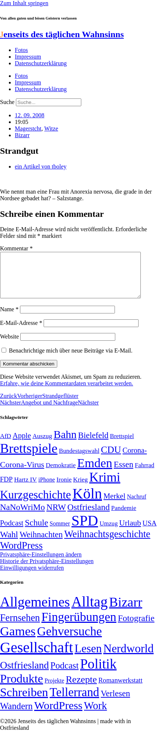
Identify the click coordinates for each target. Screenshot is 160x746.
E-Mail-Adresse (21, 332)
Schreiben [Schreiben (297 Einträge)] (24, 701)
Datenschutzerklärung (41, 63)
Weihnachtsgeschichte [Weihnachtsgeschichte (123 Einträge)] (107, 543)
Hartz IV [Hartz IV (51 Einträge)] (25, 488)
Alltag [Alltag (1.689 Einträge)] (89, 610)
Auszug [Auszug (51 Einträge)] (42, 444)
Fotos (21, 50)
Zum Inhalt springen (24, 3)
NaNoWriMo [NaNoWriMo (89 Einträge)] (22, 516)
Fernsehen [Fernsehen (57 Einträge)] (20, 626)
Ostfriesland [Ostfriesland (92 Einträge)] (88, 516)
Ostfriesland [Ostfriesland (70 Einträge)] (24, 674)
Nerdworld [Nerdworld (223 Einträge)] (128, 657)
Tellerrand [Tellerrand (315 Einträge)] (74, 701)
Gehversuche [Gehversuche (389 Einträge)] (69, 640)
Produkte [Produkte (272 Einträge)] (21, 687)
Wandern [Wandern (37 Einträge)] (16, 715)
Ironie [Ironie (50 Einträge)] (64, 488)
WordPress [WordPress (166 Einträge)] (58, 714)
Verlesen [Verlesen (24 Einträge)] (115, 702)
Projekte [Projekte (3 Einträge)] (54, 689)
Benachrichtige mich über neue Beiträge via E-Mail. (71, 359)
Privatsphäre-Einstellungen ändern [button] (41, 563)
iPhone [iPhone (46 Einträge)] (46, 488)
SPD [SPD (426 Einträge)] (84, 529)
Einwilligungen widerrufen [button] (32, 576)
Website (9, 345)
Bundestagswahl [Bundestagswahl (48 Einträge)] (79, 459)
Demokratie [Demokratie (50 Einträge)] (61, 474)
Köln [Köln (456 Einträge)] (87, 502)
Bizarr (22, 135)
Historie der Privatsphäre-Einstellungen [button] (46, 570)
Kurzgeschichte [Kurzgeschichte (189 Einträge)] (35, 503)
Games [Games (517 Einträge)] (17, 640)
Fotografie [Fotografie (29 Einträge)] (136, 627)
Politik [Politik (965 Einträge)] (98, 672)
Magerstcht (28, 128)
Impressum (28, 56)
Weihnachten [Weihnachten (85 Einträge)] (41, 543)
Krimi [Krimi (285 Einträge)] (104, 486)
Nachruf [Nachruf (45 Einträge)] (136, 505)
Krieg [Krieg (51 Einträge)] (80, 488)
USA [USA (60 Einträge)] (150, 532)
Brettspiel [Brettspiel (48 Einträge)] (122, 444)
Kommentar (16, 248)
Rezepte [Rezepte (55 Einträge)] (81, 688)
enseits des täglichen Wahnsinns (62, 34)
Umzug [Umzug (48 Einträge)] (108, 532)
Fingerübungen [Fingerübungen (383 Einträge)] (78, 625)
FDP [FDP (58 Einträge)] (6, 488)
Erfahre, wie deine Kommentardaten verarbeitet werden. (66, 392)
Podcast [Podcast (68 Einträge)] (11, 532)
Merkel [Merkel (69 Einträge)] (114, 505)
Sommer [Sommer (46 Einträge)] (60, 532)
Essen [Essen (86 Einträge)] (123, 473)
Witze (51, 128)
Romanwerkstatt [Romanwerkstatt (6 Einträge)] (120, 689)
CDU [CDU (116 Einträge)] (111, 458)
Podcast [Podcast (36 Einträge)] (64, 674)
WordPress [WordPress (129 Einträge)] (21, 554)
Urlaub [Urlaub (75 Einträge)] (130, 531)
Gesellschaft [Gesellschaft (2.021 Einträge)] (36, 656)
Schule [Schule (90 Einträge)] (36, 531)
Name (9, 318)
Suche (7, 102)
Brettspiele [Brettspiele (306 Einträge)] (29, 457)
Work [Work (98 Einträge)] (95, 714)
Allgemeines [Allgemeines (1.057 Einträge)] (35, 610)
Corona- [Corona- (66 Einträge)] (135, 459)
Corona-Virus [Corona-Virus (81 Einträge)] (22, 473)
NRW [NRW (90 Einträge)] (56, 516)
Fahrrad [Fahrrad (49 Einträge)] (144, 474)
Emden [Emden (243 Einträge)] (94, 472)
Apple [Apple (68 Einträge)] (22, 444)
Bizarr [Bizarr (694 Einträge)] (125, 611)
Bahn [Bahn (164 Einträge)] (65, 443)
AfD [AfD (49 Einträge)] (5, 444)
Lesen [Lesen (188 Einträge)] (88, 657)
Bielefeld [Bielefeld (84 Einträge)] (93, 444)
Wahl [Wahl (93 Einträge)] (9, 543)
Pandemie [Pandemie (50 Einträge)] (123, 516)
